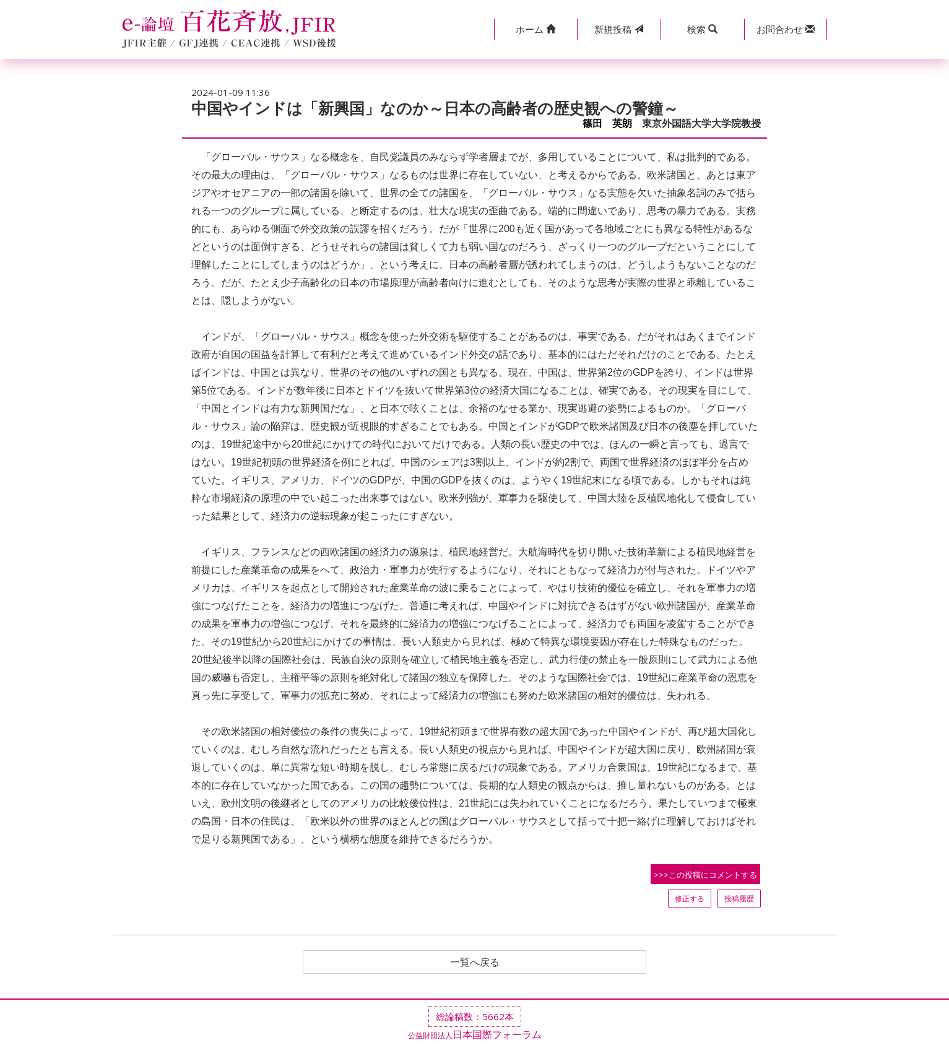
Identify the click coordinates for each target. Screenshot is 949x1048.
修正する (689, 898)
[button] (536, 29)
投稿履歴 (739, 898)
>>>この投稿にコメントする (705, 874)
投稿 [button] (618, 29)
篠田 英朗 (607, 123)
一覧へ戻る (475, 962)
